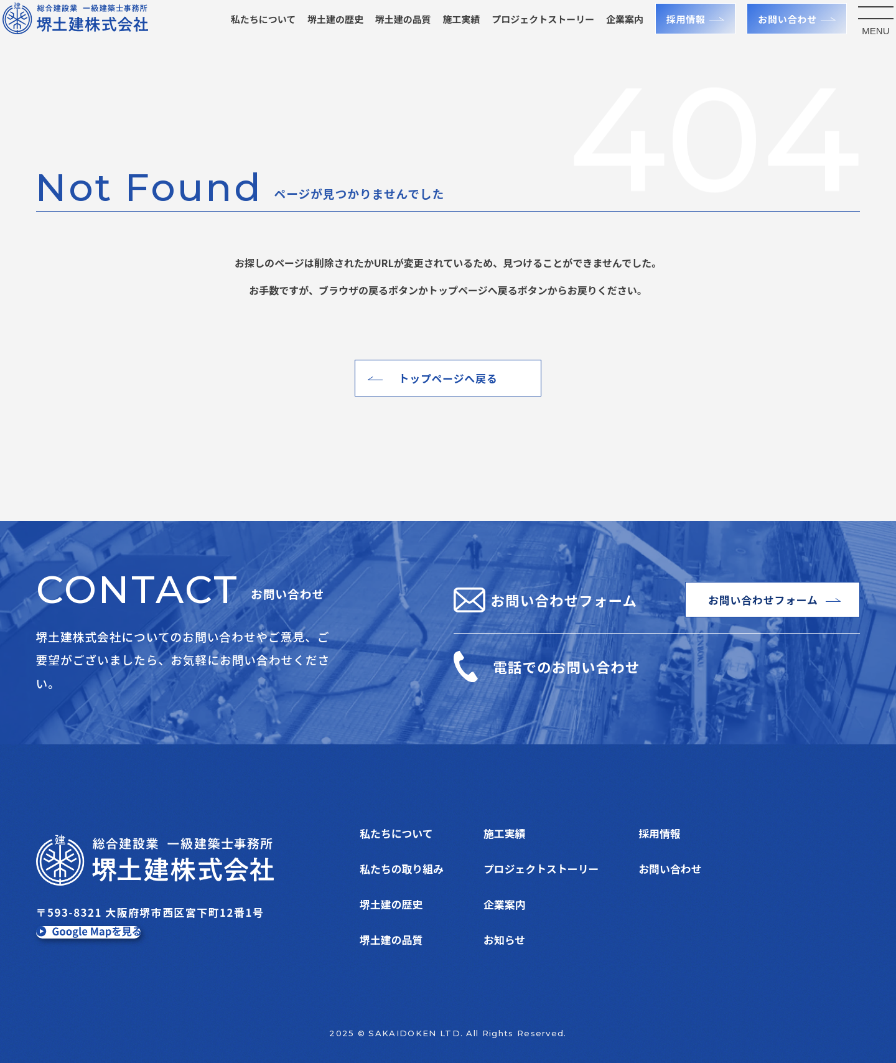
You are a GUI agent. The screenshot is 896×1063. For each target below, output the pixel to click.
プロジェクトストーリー (541, 868)
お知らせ (504, 939)
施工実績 (446, 33)
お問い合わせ (772, 33)
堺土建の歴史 (320, 33)
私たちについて (248, 33)
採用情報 (671, 33)
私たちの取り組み (402, 868)
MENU (861, 45)
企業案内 (609, 33)
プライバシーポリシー (690, 904)
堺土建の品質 (388, 33)
